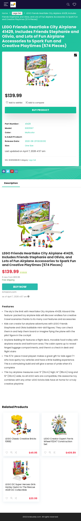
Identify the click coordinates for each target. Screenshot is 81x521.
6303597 (29, 128)
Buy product (40, 110)
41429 (28, 123)
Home (5, 13)
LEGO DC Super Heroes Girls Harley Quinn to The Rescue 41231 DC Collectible (20, 487)
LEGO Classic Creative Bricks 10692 (20, 440)
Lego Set (17, 13)
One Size (29, 145)
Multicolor (30, 132)
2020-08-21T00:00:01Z (35, 141)
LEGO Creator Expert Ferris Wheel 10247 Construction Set (58, 441)
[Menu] (6, 4)
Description (11, 183)
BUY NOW (19, 287)
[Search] (68, 4)
